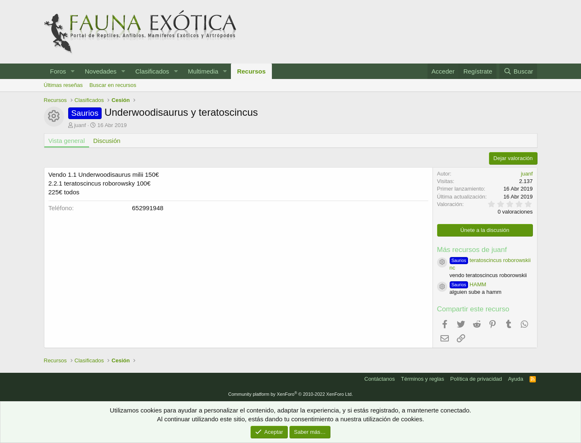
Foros (58, 71)
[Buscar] (518, 71)
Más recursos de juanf (472, 250)
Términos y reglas (422, 379)
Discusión (106, 140)
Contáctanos (379, 379)
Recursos (251, 71)
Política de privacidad (476, 379)
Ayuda (515, 379)
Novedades (101, 71)
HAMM (468, 284)
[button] (73, 71)
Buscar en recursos (113, 85)
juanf (80, 125)
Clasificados (152, 71)
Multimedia (203, 71)
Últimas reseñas (63, 85)
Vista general (67, 140)
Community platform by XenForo (290, 394)
